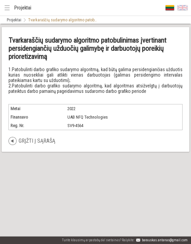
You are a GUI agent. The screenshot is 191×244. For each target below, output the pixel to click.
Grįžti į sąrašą (37, 141)
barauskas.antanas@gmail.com (165, 240)
